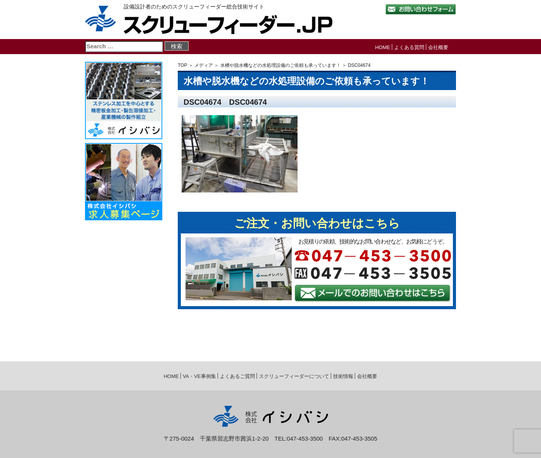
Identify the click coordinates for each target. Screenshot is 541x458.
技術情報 (343, 376)
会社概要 (438, 47)
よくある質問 (409, 47)
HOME (382, 47)
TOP (182, 65)
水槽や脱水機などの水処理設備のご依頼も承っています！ (280, 65)
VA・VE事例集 (199, 376)
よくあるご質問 (237, 376)
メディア (203, 65)
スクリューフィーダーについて (294, 376)
